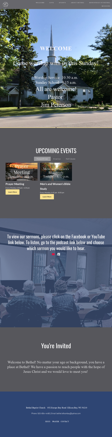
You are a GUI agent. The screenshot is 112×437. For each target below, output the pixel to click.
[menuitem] (40, 2)
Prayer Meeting (15, 184)
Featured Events (42, 159)
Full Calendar (70, 159)
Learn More (12, 192)
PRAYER (55, 421)
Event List (56, 159)
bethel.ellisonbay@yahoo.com (68, 413)
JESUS (48, 421)
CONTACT (65, 421)
